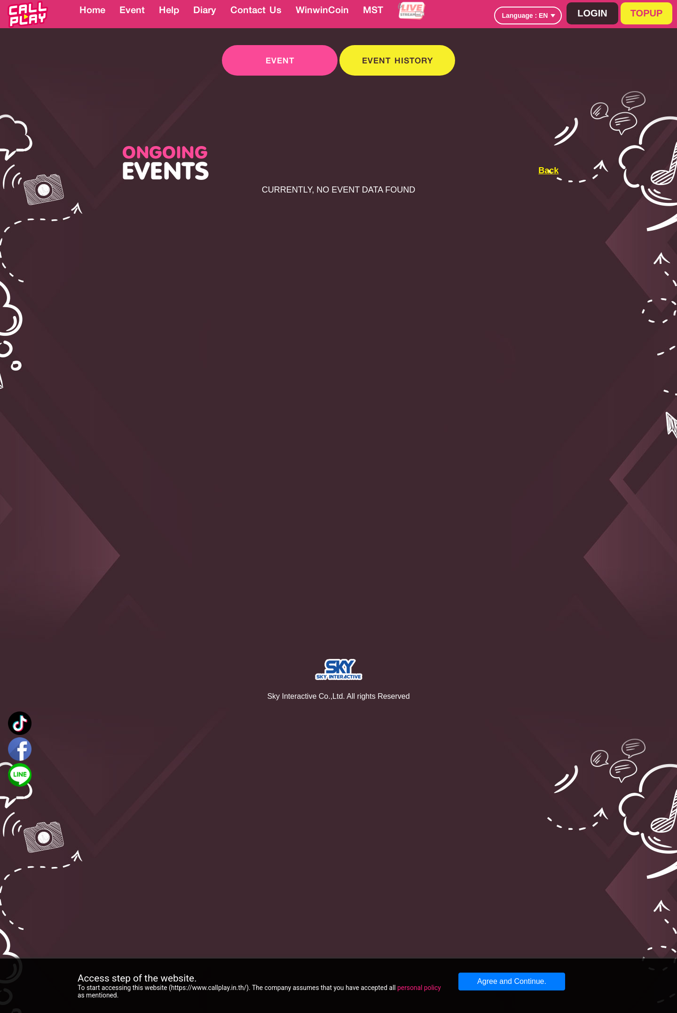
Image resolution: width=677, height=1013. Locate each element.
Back (548, 170)
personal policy (419, 987)
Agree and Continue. (511, 981)
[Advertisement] (605, 192)
